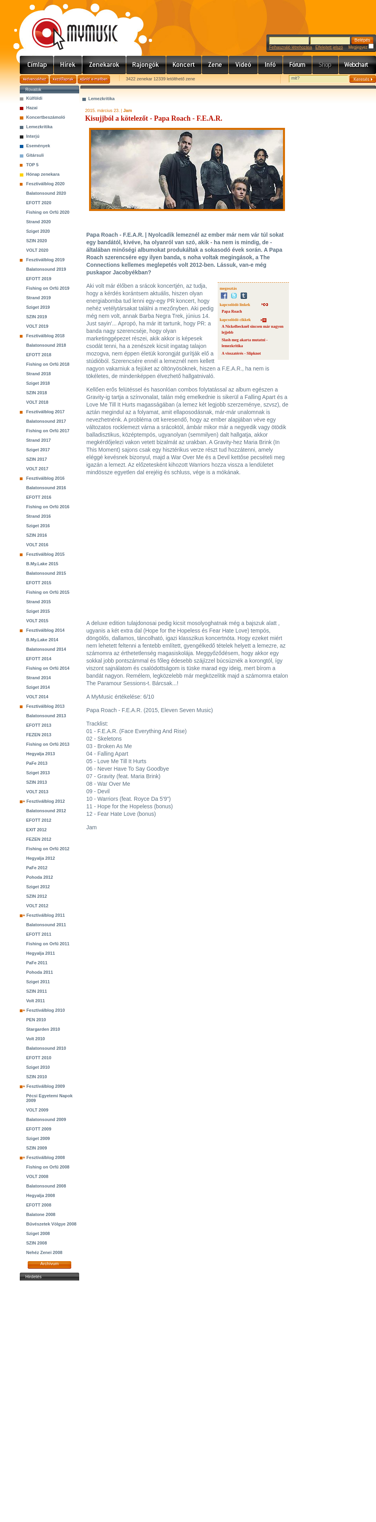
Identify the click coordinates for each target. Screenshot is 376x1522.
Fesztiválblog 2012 (46, 801)
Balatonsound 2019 (46, 269)
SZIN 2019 (36, 316)
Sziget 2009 (38, 1138)
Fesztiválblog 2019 (45, 259)
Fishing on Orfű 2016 (47, 506)
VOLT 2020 (37, 250)
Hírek (68, 65)
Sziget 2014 (38, 687)
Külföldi (34, 98)
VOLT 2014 (37, 696)
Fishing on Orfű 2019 (47, 288)
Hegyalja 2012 (40, 858)
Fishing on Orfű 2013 (47, 744)
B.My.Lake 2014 (42, 639)
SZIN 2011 (36, 991)
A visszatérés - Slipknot (241, 353)
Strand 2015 (38, 601)
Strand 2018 (38, 373)
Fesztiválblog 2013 (45, 706)
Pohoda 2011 (39, 972)
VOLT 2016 (37, 544)
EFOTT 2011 (38, 934)
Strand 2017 (38, 440)
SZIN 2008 (36, 1243)
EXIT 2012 (36, 829)
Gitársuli (35, 155)
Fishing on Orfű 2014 (47, 668)
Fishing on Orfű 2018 (47, 364)
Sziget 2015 (38, 611)
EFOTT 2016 (38, 497)
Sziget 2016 (38, 525)
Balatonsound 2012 (46, 810)
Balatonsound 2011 (46, 924)
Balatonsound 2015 (46, 573)
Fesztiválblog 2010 (46, 1010)
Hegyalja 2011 (40, 953)
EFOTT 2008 (38, 1205)
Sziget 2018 (38, 383)
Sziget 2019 (38, 307)
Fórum (297, 65)
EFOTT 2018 (38, 354)
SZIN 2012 (36, 896)
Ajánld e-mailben (94, 79)
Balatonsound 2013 (46, 715)
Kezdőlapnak (63, 79)
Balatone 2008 (40, 1214)
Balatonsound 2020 (46, 193)
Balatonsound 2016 (46, 487)
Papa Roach (232, 311)
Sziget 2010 (38, 1067)
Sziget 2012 (38, 886)
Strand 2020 (38, 221)
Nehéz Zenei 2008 (44, 1252)
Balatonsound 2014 (46, 649)
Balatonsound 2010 (46, 1048)
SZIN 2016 (36, 535)
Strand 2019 (38, 297)
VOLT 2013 (37, 791)
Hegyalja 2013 (40, 753)
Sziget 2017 (38, 449)
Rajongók (146, 65)
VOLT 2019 (37, 326)
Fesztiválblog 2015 (45, 554)
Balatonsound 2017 (46, 421)
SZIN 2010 (36, 1076)
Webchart (357, 65)
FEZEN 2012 (38, 839)
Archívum (49, 1263)
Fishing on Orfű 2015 (47, 592)
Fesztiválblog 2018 (45, 335)
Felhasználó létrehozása (290, 47)
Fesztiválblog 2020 (45, 183)
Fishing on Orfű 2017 (47, 430)
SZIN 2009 (36, 1148)
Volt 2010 (35, 1038)
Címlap (37, 65)
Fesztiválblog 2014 (45, 630)
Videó (243, 65)
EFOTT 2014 (38, 658)
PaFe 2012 (36, 867)
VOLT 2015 (37, 620)
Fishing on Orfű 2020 (47, 212)
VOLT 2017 (37, 468)
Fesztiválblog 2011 (46, 915)
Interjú (33, 136)
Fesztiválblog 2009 (46, 1086)
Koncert (184, 65)
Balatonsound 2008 (46, 1186)
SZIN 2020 (36, 240)
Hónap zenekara (42, 174)
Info (270, 65)
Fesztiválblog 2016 (45, 478)
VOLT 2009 (37, 1110)
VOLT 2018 (37, 402)
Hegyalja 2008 (40, 1195)
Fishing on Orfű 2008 (47, 1167)
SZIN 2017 (36, 459)
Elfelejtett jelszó (329, 47)
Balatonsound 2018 (46, 345)
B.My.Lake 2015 (42, 563)
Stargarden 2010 (43, 1029)
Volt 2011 (35, 1000)
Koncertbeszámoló (45, 117)
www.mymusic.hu (68, 25)
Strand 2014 (38, 677)
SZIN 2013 (36, 782)
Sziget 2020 (38, 231)
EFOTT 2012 (38, 820)
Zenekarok (104, 65)
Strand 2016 (38, 516)
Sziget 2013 (38, 772)
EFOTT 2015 (38, 582)
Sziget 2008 (38, 1233)
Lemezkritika (39, 126)
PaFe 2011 (36, 962)
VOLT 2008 (37, 1176)
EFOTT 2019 (38, 278)
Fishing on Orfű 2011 (47, 943)
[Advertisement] (49, 1401)
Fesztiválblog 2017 (45, 411)
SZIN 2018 (36, 392)
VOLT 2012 (37, 905)
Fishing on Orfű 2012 (47, 848)
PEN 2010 (36, 1019)
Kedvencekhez (34, 79)
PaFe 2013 (36, 763)
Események (38, 145)
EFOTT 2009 (38, 1129)
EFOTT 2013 (38, 725)
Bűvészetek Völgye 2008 (51, 1224)
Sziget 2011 (38, 981)
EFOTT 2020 (38, 202)
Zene (215, 65)
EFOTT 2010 (38, 1057)
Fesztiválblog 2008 (46, 1157)
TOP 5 (32, 164)
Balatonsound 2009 (46, 1119)
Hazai (32, 107)
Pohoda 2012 (39, 877)
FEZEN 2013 (38, 734)
